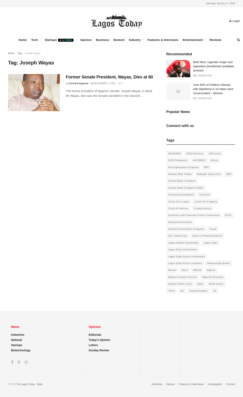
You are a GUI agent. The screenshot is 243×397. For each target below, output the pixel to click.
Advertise (156, 384)
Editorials (95, 334)
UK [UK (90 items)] (182, 291)
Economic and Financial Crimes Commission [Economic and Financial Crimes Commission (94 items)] (194, 215)
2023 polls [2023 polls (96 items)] (215, 153)
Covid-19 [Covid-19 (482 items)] (204, 194)
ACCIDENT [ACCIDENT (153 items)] (199, 160)
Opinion (86, 40)
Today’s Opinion (99, 340)
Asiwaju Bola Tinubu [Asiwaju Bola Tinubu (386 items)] (180, 174)
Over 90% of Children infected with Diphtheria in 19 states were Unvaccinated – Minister (213, 89)
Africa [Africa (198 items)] (214, 160)
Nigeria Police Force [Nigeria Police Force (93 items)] (180, 284)
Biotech (119, 40)
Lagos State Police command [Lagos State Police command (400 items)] (185, 263)
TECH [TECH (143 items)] (171, 291)
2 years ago (202, 98)
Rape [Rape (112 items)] (200, 284)
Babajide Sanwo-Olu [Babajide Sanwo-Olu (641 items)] (209, 174)
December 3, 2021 (103, 83)
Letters (93, 345)
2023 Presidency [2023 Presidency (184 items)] (178, 160)
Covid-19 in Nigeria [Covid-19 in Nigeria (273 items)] (206, 201)
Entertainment (193, 40)
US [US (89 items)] (214, 291)
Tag (19, 53)
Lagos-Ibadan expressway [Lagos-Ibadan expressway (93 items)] (183, 243)
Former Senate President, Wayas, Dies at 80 (109, 76)
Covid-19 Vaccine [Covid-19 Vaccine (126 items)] (178, 208)
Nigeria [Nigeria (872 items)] (211, 270)
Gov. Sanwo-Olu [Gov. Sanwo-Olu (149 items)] (177, 236)
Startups (59, 40)
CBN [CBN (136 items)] (228, 174)
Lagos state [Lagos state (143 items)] (210, 243)
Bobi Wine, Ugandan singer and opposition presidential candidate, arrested (214, 66)
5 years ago (202, 75)
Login (234, 21)
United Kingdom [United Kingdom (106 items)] (198, 291)
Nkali (39, 384)
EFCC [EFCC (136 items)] (228, 215)
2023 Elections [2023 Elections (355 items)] (194, 153)
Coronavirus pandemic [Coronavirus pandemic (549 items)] (181, 194)
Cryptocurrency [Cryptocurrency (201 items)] (203, 208)
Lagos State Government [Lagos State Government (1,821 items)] (182, 249)
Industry (135, 40)
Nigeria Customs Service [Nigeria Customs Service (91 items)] (182, 277)
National (16, 340)
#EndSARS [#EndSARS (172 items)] (174, 153)
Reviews (216, 40)
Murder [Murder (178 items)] (172, 270)
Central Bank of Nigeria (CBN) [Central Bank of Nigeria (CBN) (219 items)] (185, 188)
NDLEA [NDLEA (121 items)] (197, 270)
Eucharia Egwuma (78, 83)
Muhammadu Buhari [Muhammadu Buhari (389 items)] (218, 263)
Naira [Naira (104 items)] (185, 270)
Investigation (215, 384)
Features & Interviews (162, 40)
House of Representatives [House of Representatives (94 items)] (207, 236)
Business (102, 40)
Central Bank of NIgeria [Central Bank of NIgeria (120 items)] (182, 181)
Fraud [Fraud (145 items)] (212, 229)
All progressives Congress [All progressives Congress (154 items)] (183, 167)
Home (23, 40)
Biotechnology (20, 350)
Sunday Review (99, 350)
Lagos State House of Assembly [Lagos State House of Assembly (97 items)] (186, 256)
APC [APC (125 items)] (206, 167)
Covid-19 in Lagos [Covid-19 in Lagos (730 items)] (178, 201)
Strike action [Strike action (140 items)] (216, 284)
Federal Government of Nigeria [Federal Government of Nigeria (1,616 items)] (186, 229)
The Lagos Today (26, 384)
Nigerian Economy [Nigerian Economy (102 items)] (212, 277)
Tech (34, 40)
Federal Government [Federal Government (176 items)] (180, 222)
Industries (17, 334)
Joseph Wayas (32, 53)
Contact (230, 384)
